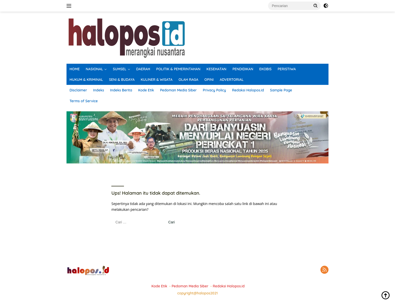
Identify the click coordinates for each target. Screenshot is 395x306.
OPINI (209, 79)
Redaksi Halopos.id (248, 90)
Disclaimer (78, 90)
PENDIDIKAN (243, 69)
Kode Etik (146, 90)
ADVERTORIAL (232, 79)
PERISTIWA (287, 69)
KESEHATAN (216, 69)
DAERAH (143, 69)
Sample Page (281, 90)
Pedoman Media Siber (178, 90)
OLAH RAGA (189, 79)
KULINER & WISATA (157, 79)
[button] (316, 6)
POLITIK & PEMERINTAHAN (178, 69)
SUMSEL (119, 69)
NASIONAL (94, 69)
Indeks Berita (121, 90)
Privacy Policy (214, 90)
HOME (75, 69)
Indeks (98, 90)
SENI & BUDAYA (122, 79)
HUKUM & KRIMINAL (86, 79)
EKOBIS (265, 69)
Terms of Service (84, 101)
